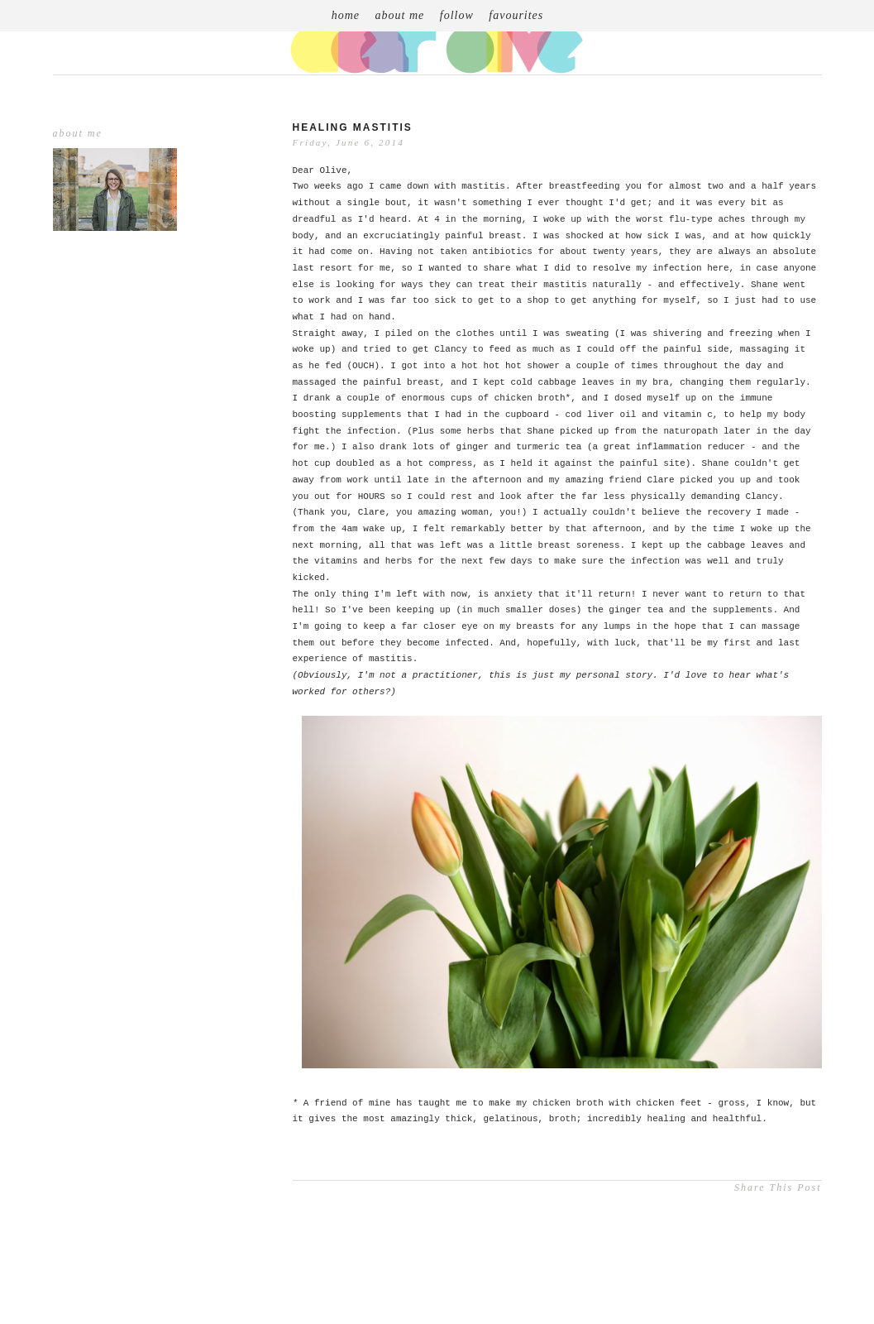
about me (400, 15)
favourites (516, 15)
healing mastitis (353, 127)
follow (457, 15)
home (346, 15)
